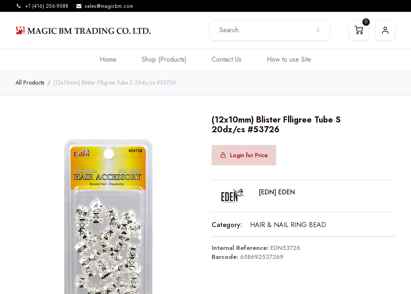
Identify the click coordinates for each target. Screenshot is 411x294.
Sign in (385, 30)
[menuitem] (108, 59)
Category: (227, 224)
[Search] (318, 30)
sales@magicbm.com (109, 6)
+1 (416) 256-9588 (46, 6)
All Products (30, 82)
